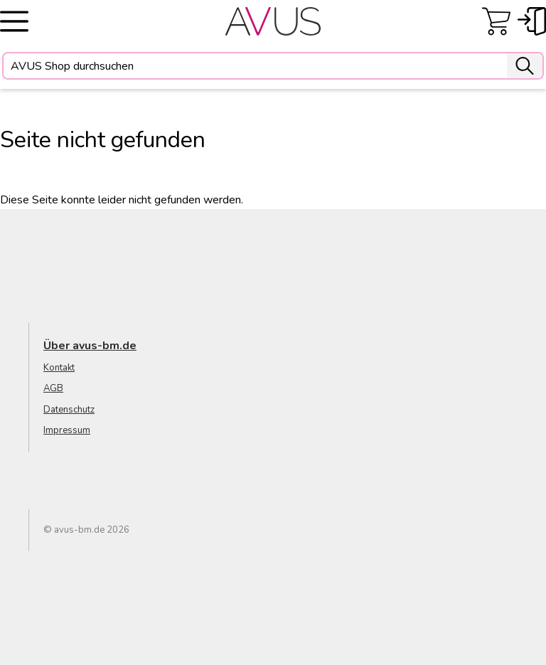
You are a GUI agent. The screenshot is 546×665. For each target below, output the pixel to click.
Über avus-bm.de (89, 345)
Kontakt (59, 367)
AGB (53, 388)
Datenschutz (69, 409)
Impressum (66, 430)
